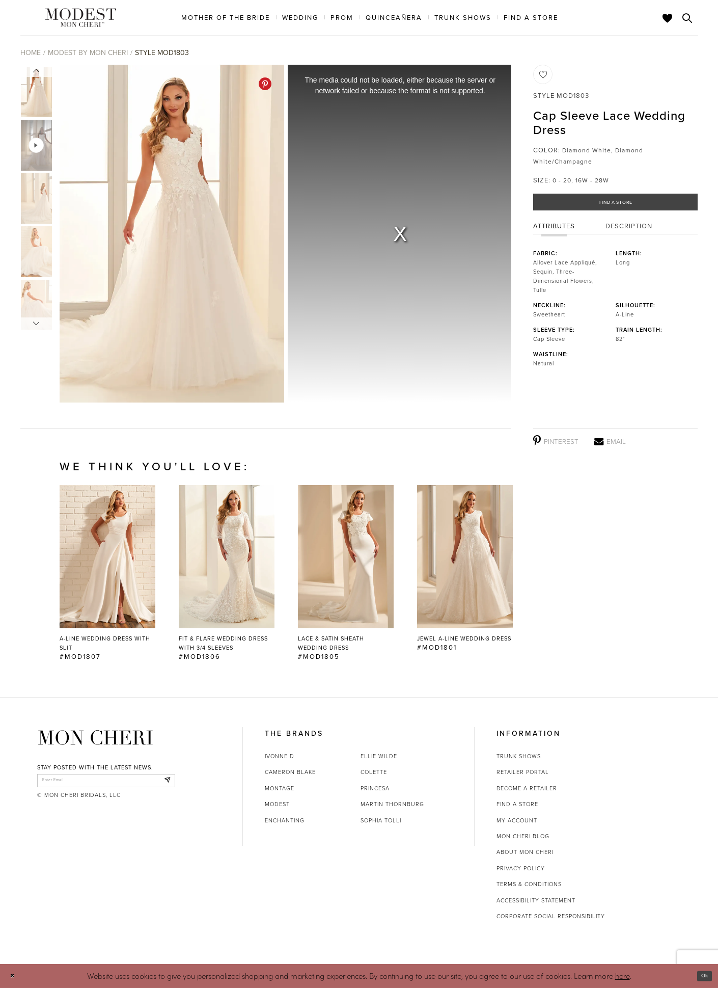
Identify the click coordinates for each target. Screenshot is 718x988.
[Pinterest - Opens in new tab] (265, 84)
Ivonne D (279, 756)
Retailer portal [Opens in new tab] (522, 772)
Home (30, 52)
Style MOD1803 (162, 52)
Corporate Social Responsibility (550, 916)
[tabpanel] (170, 234)
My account (516, 820)
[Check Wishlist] (667, 18)
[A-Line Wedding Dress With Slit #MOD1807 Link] (107, 573)
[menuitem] (225, 17)
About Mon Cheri (525, 852)
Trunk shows (518, 756)
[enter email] (106, 783)
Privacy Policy (520, 868)
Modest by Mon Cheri (88, 52)
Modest (277, 804)
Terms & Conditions (529, 884)
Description (628, 232)
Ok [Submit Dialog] (701, 975)
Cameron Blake (290, 772)
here (622, 975)
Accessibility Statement (535, 900)
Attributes (554, 232)
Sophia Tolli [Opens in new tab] (381, 820)
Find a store (517, 804)
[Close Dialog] (15, 976)
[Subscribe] (164, 783)
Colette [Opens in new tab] (374, 772)
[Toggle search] (687, 18)
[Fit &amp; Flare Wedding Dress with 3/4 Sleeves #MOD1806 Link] (226, 573)
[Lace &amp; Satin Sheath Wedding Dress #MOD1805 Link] (346, 573)
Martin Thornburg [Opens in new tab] (392, 804)
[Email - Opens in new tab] (610, 441)
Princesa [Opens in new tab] (375, 788)
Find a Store (616, 205)
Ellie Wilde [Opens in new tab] (379, 756)
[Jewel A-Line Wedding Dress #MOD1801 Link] (465, 568)
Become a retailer (526, 788)
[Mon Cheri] (95, 737)
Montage (279, 788)
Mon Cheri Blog (522, 836)
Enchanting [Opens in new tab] (285, 820)
